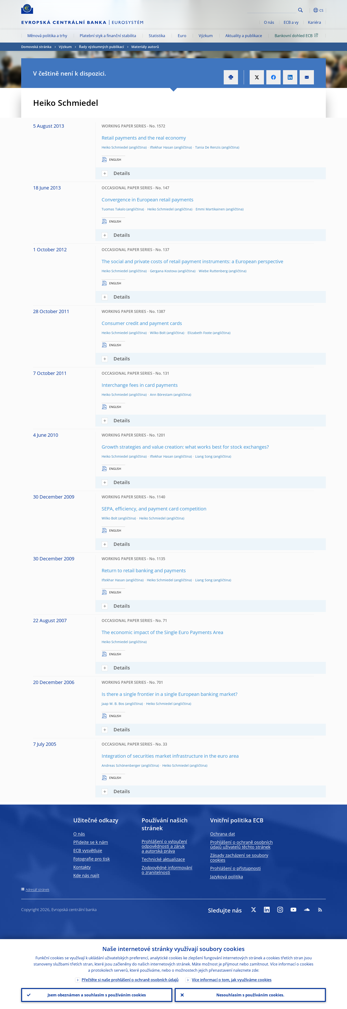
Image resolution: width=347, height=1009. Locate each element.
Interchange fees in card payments (140, 385)
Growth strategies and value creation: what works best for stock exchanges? (185, 447)
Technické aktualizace (163, 859)
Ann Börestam (161, 394)
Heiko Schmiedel (115, 147)
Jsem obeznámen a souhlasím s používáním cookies (97, 995)
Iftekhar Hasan (161, 147)
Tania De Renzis (208, 147)
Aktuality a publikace (243, 35)
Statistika (157, 35)
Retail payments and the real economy (144, 138)
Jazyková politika (226, 876)
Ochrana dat (222, 834)
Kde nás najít (86, 875)
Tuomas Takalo (113, 209)
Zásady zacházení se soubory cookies (239, 857)
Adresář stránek (37, 889)
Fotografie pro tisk (91, 859)
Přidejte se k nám (90, 842)
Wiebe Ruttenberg (213, 271)
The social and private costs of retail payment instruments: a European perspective (192, 261)
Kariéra (314, 22)
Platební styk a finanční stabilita (108, 35)
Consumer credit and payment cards (142, 323)
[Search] (273, 9)
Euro (182, 35)
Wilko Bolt (158, 332)
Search (300, 10)
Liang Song (204, 456)
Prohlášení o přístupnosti (235, 868)
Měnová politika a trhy (47, 35)
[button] (309, 10)
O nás (269, 22)
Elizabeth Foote (200, 332)
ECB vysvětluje (87, 850)
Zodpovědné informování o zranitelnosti (167, 870)
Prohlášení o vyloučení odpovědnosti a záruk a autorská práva (164, 846)
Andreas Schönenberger (121, 765)
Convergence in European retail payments (147, 199)
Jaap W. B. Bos (113, 703)
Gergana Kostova (163, 271)
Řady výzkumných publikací (101, 46)
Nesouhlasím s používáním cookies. (250, 995)
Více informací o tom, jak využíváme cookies (232, 979)
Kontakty (82, 867)
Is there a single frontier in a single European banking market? (170, 694)
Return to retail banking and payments (144, 570)
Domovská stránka (36, 46)
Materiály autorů (145, 46)
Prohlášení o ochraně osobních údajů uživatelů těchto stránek (241, 844)
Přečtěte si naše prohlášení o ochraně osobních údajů (130, 979)
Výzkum (206, 35)
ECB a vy (291, 22)
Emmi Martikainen (210, 209)
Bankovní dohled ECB (297, 35)
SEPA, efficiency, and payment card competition (154, 508)
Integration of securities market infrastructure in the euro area (170, 756)
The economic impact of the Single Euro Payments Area (162, 632)
